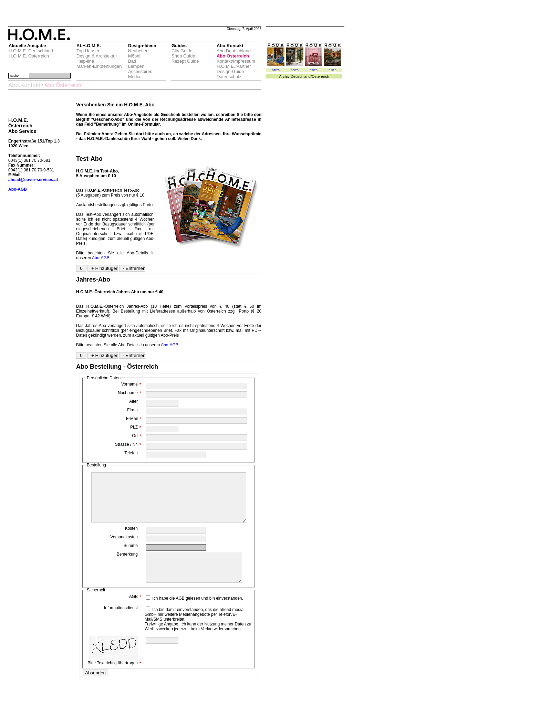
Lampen (136, 66)
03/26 (295, 70)
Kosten (131, 538)
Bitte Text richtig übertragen (114, 667)
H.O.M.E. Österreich (29, 56)
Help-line (85, 61)
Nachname (129, 392)
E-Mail (133, 418)
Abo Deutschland (234, 50)
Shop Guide (183, 56)
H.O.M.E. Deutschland (31, 50)
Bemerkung (127, 564)
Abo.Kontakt (24, 85)
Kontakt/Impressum (236, 61)
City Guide (182, 50)
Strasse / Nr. (128, 444)
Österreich (320, 76)
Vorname (131, 384)
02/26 (314, 70)
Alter (133, 401)
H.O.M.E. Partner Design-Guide (234, 69)
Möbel (134, 56)
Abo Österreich (233, 56)
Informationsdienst (121, 624)
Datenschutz (229, 76)
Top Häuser (87, 50)
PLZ (135, 427)
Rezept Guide (185, 61)
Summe (131, 556)
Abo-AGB (101, 257)
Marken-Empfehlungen (99, 66)
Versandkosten (124, 547)
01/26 (332, 70)
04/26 (276, 70)
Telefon (131, 453)
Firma (132, 410)
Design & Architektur (96, 56)
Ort (136, 435)
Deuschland (301, 76)
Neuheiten (138, 50)
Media (134, 76)
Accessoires (140, 71)
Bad (132, 61)
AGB (135, 613)
